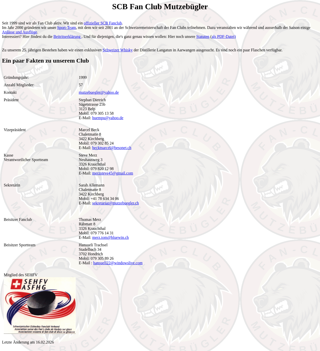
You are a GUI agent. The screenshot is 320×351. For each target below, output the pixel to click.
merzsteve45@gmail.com (112, 173)
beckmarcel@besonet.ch (111, 148)
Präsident (11, 100)
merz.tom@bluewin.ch (110, 237)
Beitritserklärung (68, 36)
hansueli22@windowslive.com (117, 263)
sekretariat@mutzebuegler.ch (115, 203)
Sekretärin (12, 185)
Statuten (202, 36)
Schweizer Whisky (118, 50)
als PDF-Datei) (224, 36)
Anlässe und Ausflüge (19, 32)
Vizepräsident (15, 130)
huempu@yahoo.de (107, 118)
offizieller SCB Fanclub (103, 23)
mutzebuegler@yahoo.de (99, 92)
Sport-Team (66, 27)
